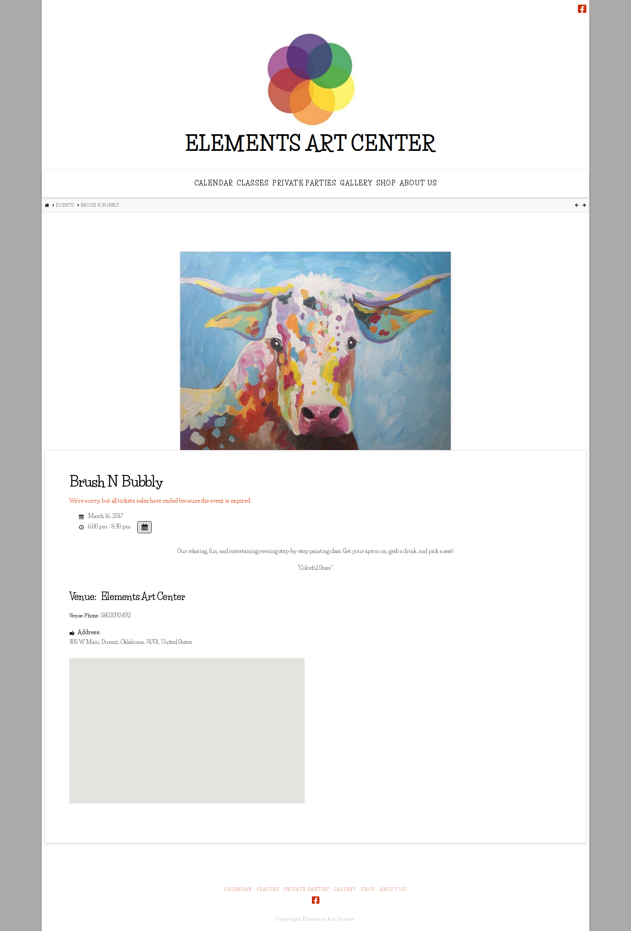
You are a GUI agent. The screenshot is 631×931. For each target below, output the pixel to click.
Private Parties (306, 889)
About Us (393, 889)
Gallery (345, 889)
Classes (268, 889)
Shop (368, 889)
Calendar (238, 889)
